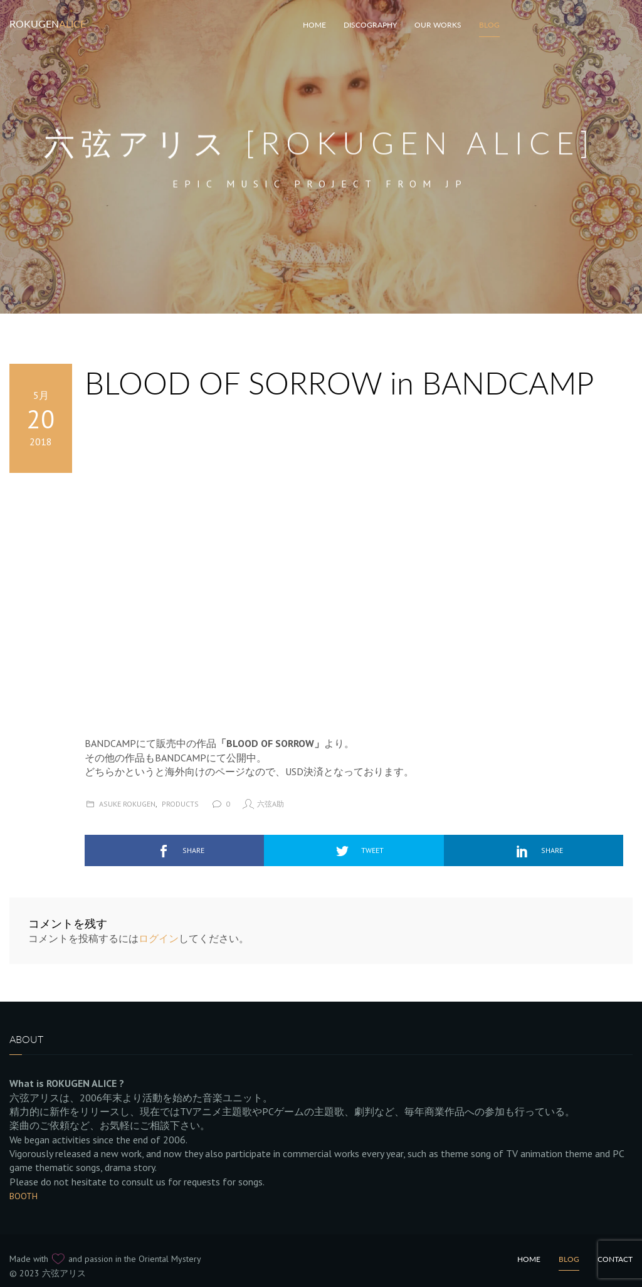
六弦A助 (270, 803)
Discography (370, 24)
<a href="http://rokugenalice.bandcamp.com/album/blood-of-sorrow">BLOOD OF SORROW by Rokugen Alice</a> (194, 567)
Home (528, 1259)
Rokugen (47, 23)
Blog (489, 24)
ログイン (159, 938)
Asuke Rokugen (127, 803)
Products (180, 803)
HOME (314, 24)
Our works (437, 24)
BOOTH (23, 1196)
